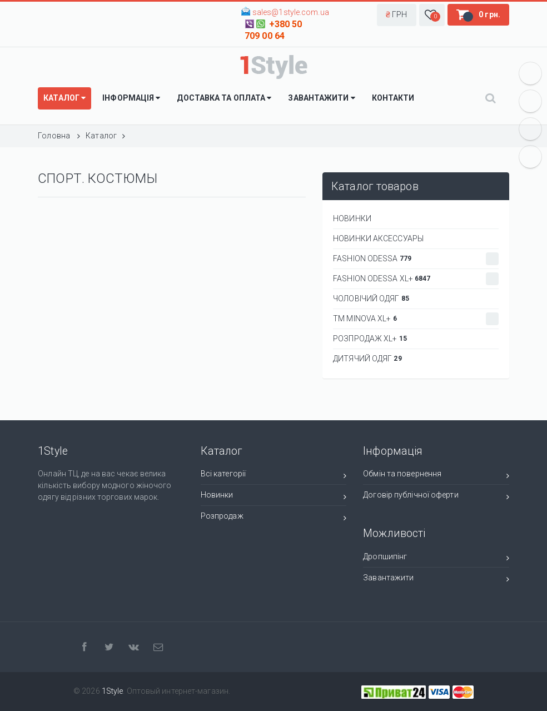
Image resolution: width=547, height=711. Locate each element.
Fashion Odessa (416, 258)
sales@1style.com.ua (290, 12)
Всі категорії (273, 475)
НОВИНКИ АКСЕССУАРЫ (378, 238)
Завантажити (436, 579)
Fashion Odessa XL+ (416, 278)
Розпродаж (273, 517)
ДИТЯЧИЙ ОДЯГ (367, 358)
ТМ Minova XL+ (416, 318)
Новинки (273, 496)
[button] (396, 15)
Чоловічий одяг (371, 298)
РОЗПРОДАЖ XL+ (370, 338)
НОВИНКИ (352, 218)
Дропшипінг (436, 558)
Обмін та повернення (436, 475)
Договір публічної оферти (436, 496)
